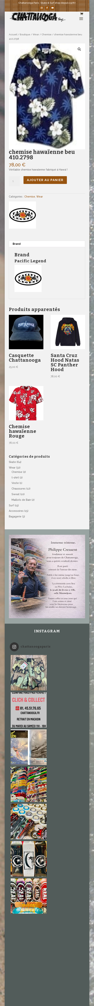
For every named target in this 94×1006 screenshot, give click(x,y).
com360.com (17, 892)
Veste (15, 483)
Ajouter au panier (45, 180)
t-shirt (15, 477)
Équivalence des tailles (27, 914)
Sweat (16, 494)
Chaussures (18, 488)
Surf (11, 505)
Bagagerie (15, 516)
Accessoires (16, 510)
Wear (36, 34)
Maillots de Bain (21, 499)
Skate (12, 462)
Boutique (25, 34)
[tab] (47, 244)
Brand (17, 243)
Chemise (47, 34)
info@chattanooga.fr (22, 884)
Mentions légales (27, 919)
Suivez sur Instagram (47, 844)
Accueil (13, 34)
